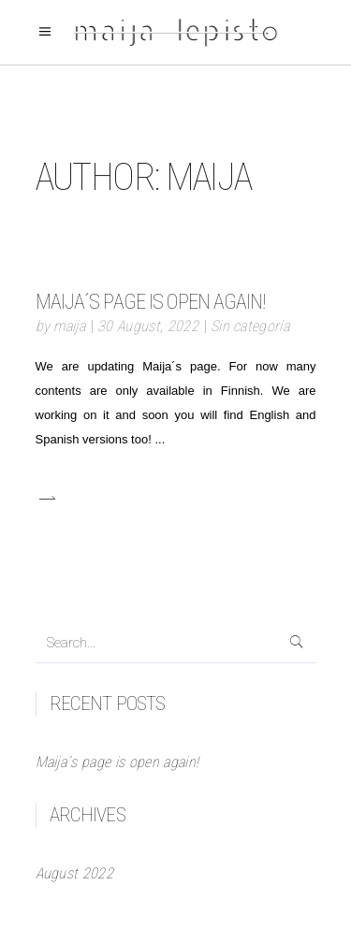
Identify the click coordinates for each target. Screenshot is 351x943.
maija (69, 326)
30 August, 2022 (147, 326)
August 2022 (75, 873)
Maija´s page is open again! (151, 301)
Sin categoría (250, 326)
